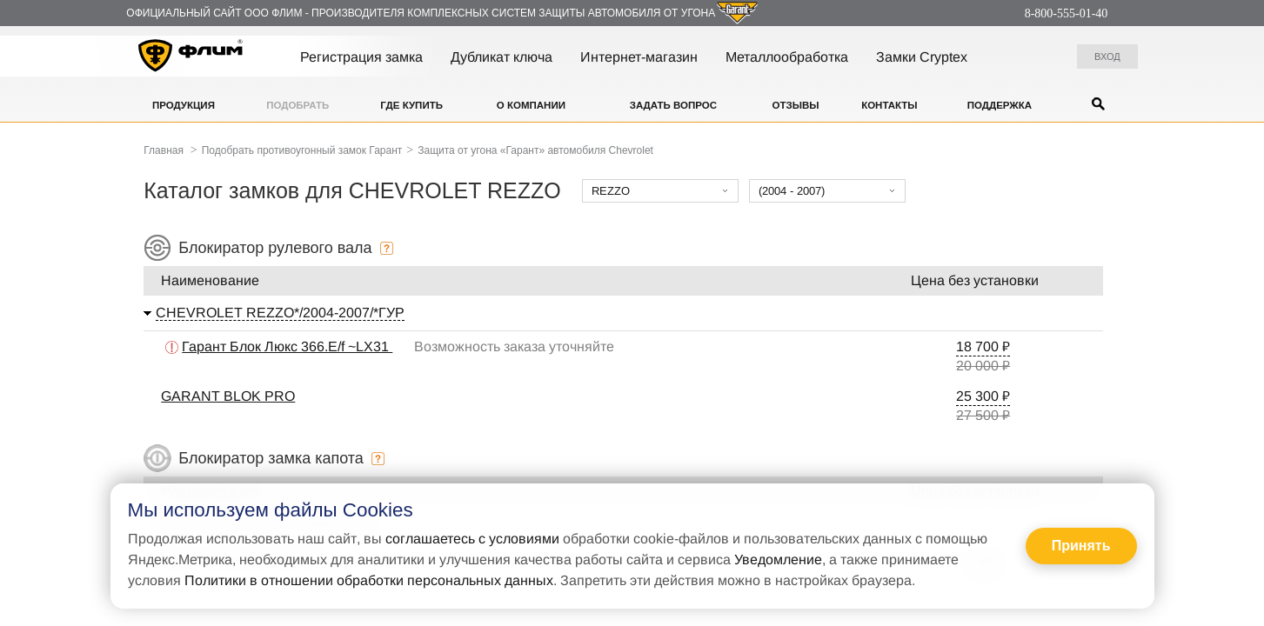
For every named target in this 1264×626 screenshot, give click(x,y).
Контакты (889, 105)
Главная (164, 150)
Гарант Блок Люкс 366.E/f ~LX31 (287, 346)
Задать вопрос (673, 105)
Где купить (411, 105)
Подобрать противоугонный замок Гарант (302, 150)
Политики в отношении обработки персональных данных (368, 580)
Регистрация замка (361, 57)
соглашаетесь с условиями (472, 538)
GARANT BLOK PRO (228, 396)
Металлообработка (787, 57)
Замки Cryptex (921, 57)
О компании (531, 105)
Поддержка (999, 105)
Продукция (183, 105)
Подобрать (297, 105)
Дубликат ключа (501, 57)
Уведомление (778, 559)
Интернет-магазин (639, 57)
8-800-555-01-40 (1066, 13)
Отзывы (795, 105)
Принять (1081, 545)
